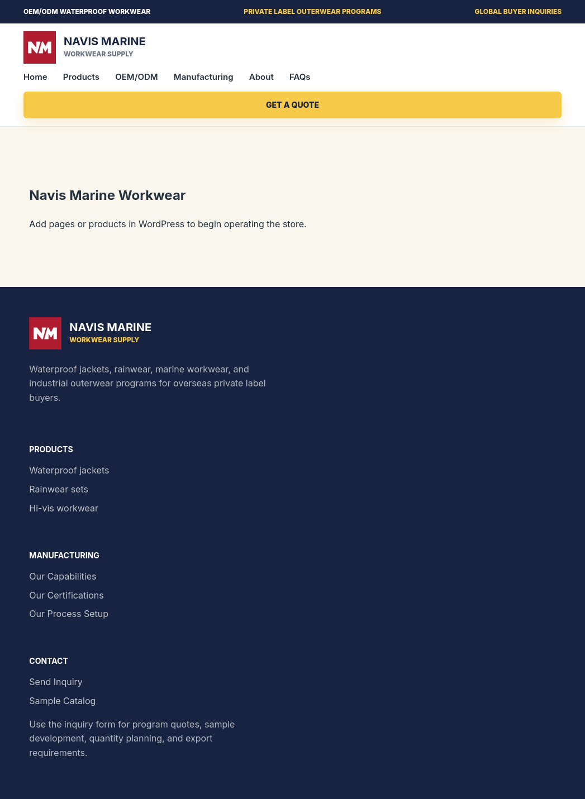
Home (35, 76)
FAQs (300, 76)
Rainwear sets (58, 489)
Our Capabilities (62, 576)
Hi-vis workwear (63, 508)
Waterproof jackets (69, 470)
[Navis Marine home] (292, 47)
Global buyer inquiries (518, 11)
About (261, 76)
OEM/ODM (136, 76)
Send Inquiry (56, 681)
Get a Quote (292, 104)
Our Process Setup (68, 613)
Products (81, 76)
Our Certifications (66, 595)
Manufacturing (204, 76)
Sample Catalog (62, 700)
